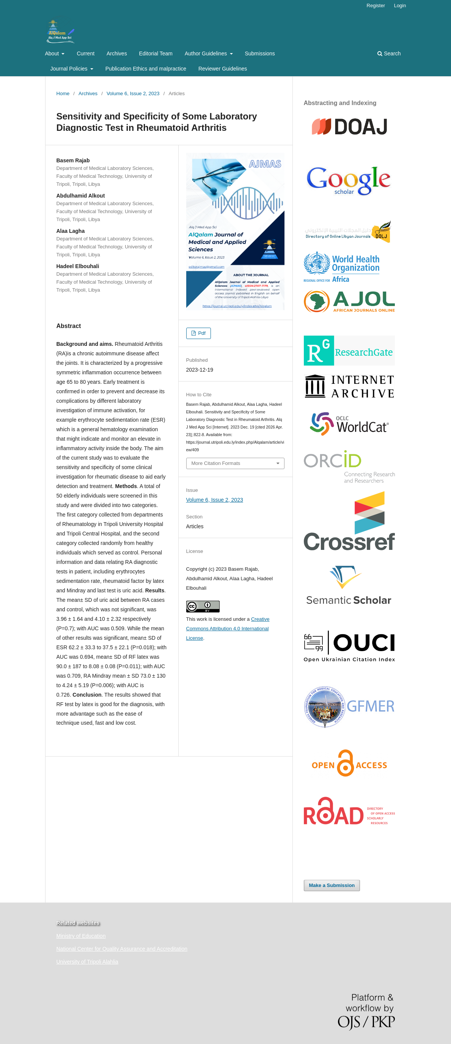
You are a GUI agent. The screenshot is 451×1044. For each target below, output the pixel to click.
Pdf (201, 333)
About (52, 53)
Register (376, 5)
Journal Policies (69, 69)
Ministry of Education (81, 936)
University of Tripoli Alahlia (87, 962)
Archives (117, 53)
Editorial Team (156, 53)
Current (85, 53)
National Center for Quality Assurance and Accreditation (122, 949)
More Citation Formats (216, 463)
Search (389, 53)
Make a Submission (332, 885)
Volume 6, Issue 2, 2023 (133, 93)
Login (400, 5)
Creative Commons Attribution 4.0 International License (228, 628)
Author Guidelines (206, 53)
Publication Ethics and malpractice (145, 69)
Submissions (260, 53)
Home (63, 93)
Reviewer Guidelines (222, 69)
